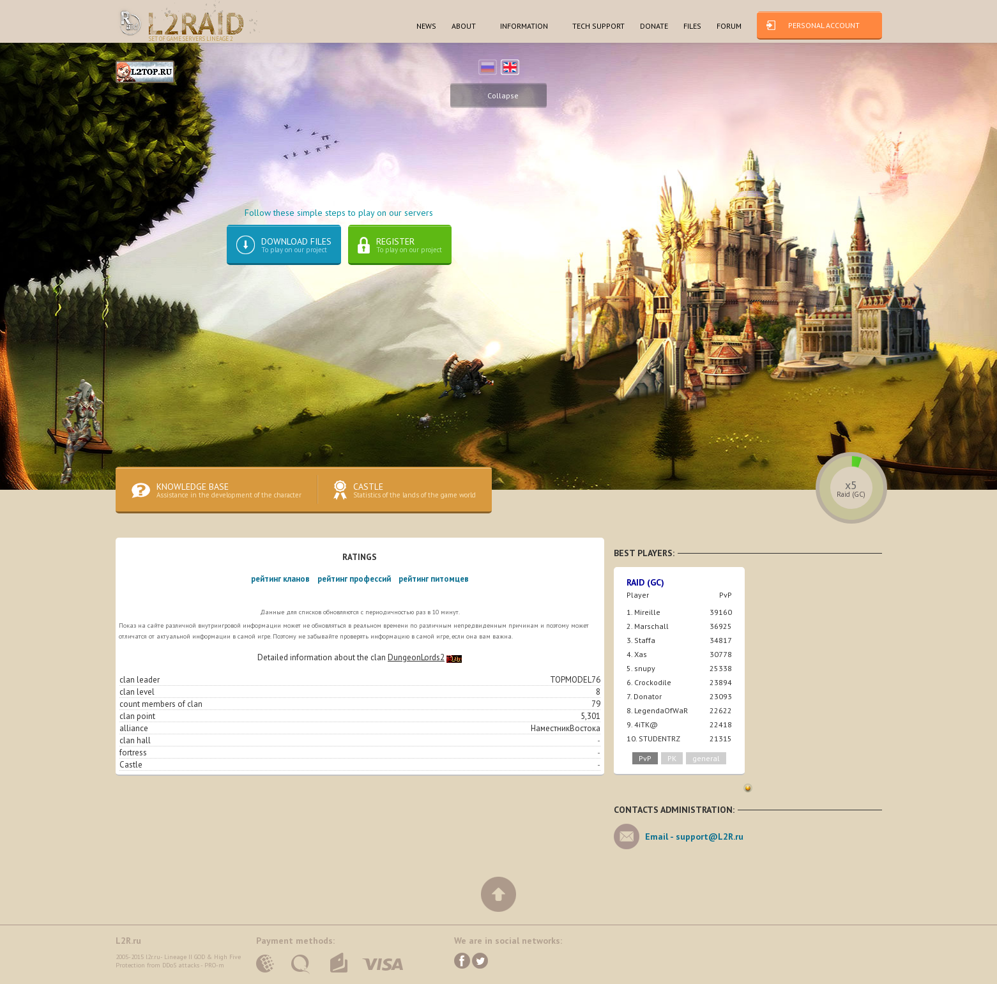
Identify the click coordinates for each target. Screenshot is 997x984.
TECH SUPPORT (598, 26)
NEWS (426, 26)
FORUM (729, 26)
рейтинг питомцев (434, 578)
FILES (692, 26)
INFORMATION (524, 26)
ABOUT (464, 26)
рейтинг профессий (354, 578)
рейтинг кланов (280, 578)
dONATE (654, 26)
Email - (694, 836)
